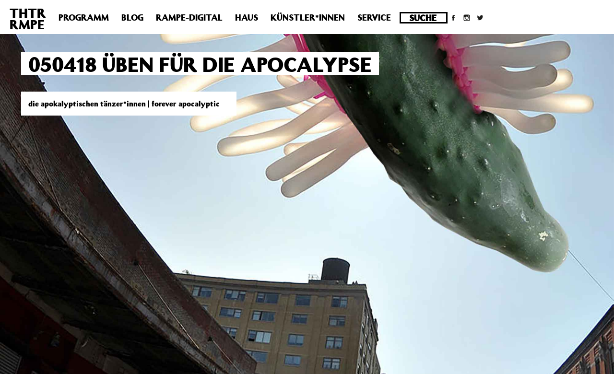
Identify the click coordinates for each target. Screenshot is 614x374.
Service (374, 17)
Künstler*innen (308, 17)
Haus (246, 17)
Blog (132, 17)
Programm (84, 17)
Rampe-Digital (189, 17)
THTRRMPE (28, 18)
